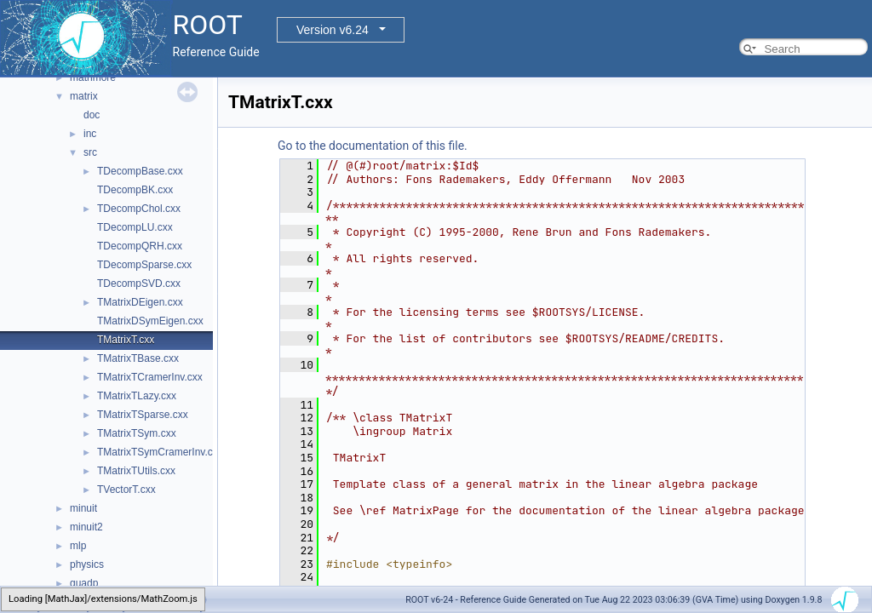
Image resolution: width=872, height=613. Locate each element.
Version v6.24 (332, 30)
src (90, 152)
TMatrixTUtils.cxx (136, 471)
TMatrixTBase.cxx (138, 358)
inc (89, 134)
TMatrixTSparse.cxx (142, 415)
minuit (83, 508)
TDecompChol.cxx (139, 209)
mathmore (93, 77)
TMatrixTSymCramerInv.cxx (160, 452)
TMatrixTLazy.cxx (136, 396)
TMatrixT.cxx (125, 340)
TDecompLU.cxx (135, 227)
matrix (84, 96)
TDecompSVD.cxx (139, 283)
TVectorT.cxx (126, 490)
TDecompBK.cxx (135, 190)
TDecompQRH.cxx (139, 246)
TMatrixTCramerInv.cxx (150, 377)
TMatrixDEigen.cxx (140, 302)
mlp (78, 546)
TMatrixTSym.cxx (136, 433)
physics (87, 564)
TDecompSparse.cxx (144, 265)
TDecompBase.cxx (140, 171)
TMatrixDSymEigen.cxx (150, 321)
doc (91, 115)
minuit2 (86, 527)
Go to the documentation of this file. (373, 145)
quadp (84, 583)
